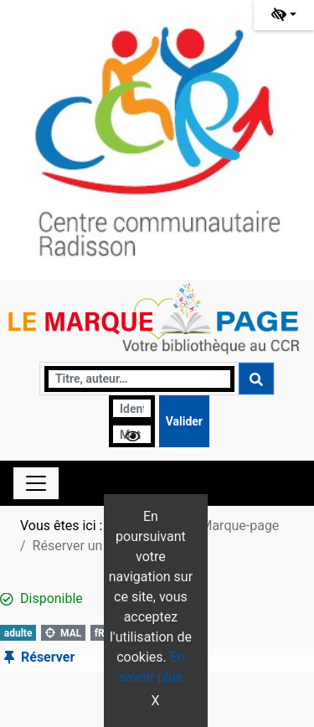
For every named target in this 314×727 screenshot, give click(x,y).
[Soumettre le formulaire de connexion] (184, 421)
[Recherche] (139, 379)
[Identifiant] (132, 408)
